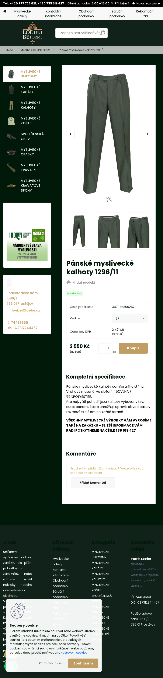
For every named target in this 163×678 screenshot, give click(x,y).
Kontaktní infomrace (53, 13)
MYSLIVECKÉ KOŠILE (23, 120)
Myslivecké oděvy (22, 13)
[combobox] (130, 318)
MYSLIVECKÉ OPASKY (23, 152)
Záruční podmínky (117, 13)
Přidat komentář (93, 482)
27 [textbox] (117, 318)
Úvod (9, 50)
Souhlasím (83, 663)
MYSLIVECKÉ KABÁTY (23, 89)
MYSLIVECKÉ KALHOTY (23, 105)
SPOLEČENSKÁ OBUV (25, 136)
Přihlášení (122, 3)
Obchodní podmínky (86, 13)
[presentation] (70, 134)
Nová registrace (148, 3)
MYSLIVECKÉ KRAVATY (23, 167)
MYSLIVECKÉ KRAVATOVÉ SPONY (23, 185)
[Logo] (32, 33)
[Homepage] (4, 11)
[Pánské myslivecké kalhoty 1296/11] (108, 133)
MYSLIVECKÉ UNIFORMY (36, 50)
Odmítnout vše (50, 663)
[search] (102, 34)
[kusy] (105, 348)
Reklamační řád (145, 13)
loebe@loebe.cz (26, 310)
